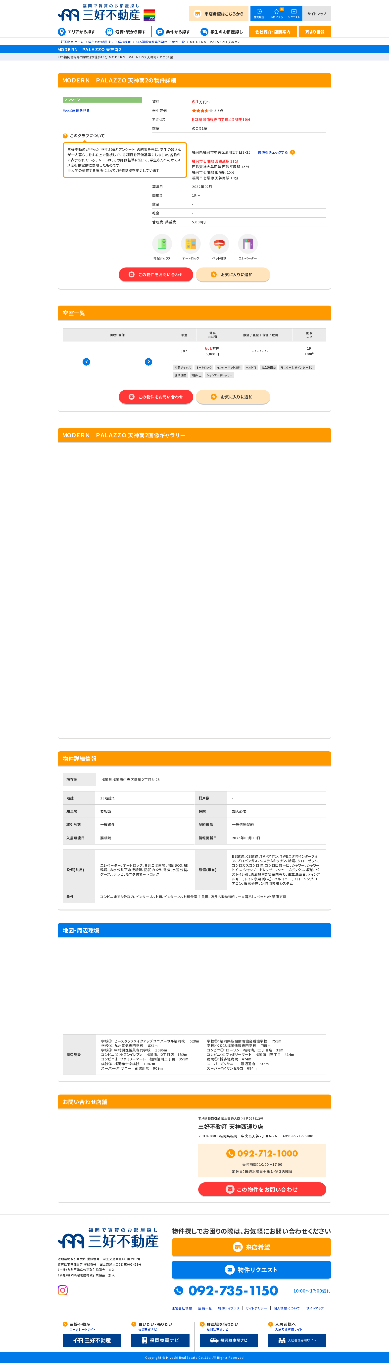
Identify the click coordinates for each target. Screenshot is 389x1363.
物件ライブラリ (229, 1308)
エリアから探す (81, 32)
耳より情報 (315, 32)
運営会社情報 (182, 1308)
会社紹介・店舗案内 (273, 32)
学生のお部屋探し (226, 32)
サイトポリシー (256, 1308)
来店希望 (224, 13)
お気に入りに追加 (237, 274)
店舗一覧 (205, 1308)
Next (148, 362)
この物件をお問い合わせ (161, 274)
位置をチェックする (273, 152)
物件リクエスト (258, 1269)
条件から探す (178, 32)
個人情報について (287, 1308)
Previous (86, 362)
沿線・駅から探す (130, 32)
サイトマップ (317, 13)
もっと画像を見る (76, 110)
